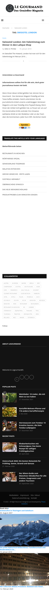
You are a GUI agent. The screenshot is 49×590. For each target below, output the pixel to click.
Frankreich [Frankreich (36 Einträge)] (14, 290)
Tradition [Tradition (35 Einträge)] (17, 314)
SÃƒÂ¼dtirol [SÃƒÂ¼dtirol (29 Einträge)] (19, 311)
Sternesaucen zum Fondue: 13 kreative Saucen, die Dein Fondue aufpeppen (32, 425)
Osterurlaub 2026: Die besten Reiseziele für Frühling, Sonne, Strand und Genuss (21, 462)
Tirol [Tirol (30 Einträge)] (37, 311)
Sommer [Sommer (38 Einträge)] (31, 307)
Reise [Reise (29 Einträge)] (14, 304)
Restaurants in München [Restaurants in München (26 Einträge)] (12, 307)
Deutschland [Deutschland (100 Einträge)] (28, 286)
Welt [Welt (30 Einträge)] (14, 317)
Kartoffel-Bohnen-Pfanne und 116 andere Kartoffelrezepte (32, 409)
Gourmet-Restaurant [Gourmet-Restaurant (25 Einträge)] (10, 293)
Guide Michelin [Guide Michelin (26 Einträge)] (25, 293)
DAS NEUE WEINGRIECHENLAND (14, 189)
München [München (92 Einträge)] (7, 304)
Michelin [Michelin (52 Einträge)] (42, 300)
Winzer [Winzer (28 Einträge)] (22, 317)
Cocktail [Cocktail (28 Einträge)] (18, 286)
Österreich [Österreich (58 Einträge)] (31, 317)
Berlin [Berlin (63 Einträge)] (32, 283)
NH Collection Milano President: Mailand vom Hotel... (22, 586)
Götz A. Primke (10, 49)
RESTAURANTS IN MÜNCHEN (13, 153)
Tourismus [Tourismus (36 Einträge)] (7, 314)
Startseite (5, 28)
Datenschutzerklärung (20, 498)
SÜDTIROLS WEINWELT (11, 179)
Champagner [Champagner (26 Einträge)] (8, 286)
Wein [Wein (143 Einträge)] (37, 314)
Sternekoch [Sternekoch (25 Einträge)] (7, 311)
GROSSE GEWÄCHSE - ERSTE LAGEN (16, 174)
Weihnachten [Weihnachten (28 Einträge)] (28, 314)
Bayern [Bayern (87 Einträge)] (24, 283)
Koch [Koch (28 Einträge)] (38, 297)
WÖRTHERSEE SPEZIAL (11, 158)
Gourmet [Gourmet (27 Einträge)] (36, 290)
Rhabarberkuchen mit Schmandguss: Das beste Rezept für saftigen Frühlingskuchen (30, 447)
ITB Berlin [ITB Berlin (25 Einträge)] (30, 297)
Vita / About (35, 495)
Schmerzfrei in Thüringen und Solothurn (16, 510)
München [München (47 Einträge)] (33, 300)
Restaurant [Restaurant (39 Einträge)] (23, 304)
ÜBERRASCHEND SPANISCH (13, 184)
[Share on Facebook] (23, 61)
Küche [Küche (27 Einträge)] (24, 300)
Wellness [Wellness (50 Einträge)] (7, 317)
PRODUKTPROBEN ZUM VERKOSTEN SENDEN (19, 195)
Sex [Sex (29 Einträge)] (24, 307)
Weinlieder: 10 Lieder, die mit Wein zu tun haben (32, 395)
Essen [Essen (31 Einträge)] (38, 286)
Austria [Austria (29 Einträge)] (6, 283)
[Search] (46, 20)
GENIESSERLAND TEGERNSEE (13, 164)
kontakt (34, 498)
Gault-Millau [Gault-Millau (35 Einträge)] (25, 290)
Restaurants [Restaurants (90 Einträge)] (35, 304)
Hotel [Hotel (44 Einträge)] (5, 297)
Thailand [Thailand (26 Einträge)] (29, 311)
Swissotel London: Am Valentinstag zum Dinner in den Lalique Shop (23, 43)
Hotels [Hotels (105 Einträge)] (13, 297)
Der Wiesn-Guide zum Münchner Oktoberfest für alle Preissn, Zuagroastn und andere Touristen (32, 477)
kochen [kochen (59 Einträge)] (16, 300)
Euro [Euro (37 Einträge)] (5, 290)
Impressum (24, 495)
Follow (4, 326)
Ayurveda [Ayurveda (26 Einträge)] (15, 283)
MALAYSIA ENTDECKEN (11, 169)
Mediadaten (14, 495)
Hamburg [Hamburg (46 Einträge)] (37, 293)
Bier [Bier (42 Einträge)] (38, 283)
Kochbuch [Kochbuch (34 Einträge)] (7, 300)
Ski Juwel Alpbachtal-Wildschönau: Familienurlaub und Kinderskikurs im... (22, 548)
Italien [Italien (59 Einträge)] (21, 297)
